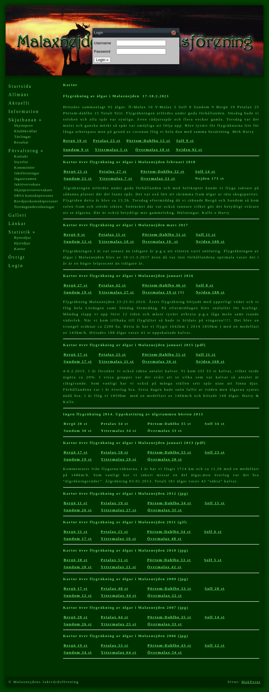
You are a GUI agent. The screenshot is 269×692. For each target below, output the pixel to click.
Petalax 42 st (112, 285)
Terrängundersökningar (34, 207)
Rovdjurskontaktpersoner (36, 201)
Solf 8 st (205, 285)
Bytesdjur (22, 237)
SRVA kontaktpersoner (34, 195)
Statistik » (22, 232)
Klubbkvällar (25, 131)
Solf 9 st (185, 140)
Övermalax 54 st (164, 652)
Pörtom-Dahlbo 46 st (164, 285)
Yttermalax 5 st (111, 149)
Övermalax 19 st (159, 292)
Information (23, 111)
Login (15, 265)
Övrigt (16, 257)
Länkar (17, 223)
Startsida (20, 86)
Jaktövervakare (27, 184)
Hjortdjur (22, 243)
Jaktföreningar (27, 173)
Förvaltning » (26, 150)
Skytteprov (23, 125)
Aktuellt (19, 103)
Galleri (17, 215)
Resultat (21, 142)
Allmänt (18, 94)
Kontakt (21, 156)
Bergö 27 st (76, 285)
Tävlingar (22, 137)
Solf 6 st (213, 531)
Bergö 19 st (75, 140)
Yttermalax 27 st (116, 292)
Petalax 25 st (106, 140)
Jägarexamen (25, 179)
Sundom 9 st (76, 149)
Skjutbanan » (25, 119)
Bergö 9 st (74, 234)
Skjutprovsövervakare (33, 190)
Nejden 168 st (210, 361)
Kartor (19, 249)
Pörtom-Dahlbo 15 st (148, 140)
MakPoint (251, 682)
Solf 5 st (213, 560)
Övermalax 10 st (152, 149)
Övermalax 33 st (164, 624)
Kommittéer (24, 167)
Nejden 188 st (210, 292)
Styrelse (21, 162)
